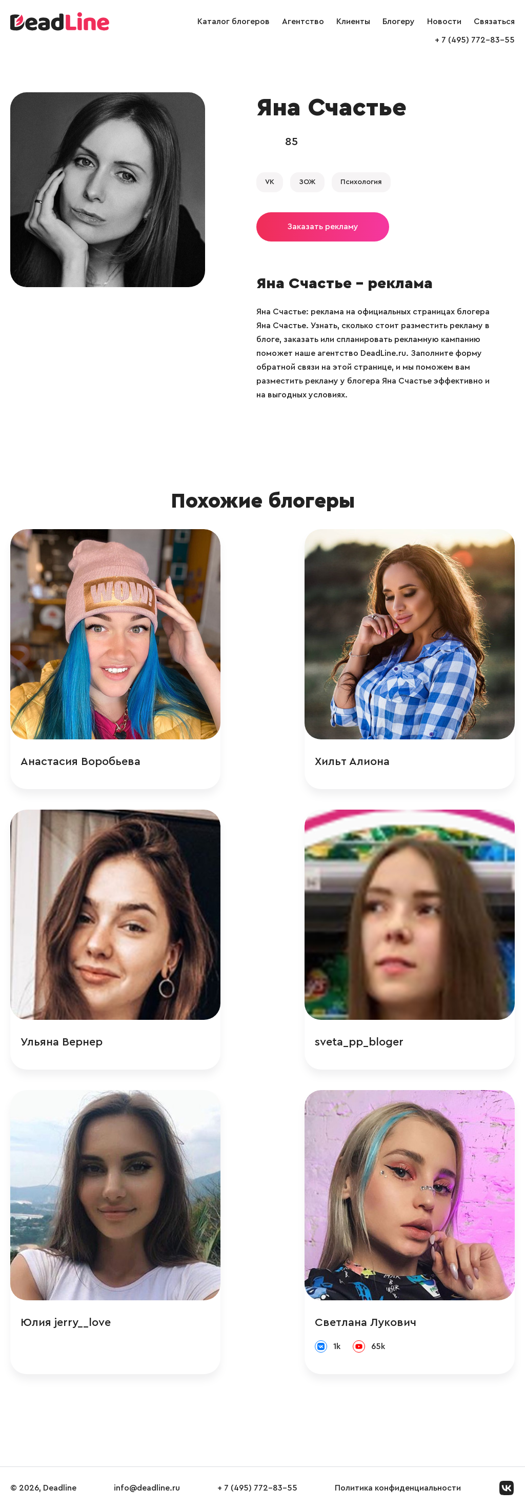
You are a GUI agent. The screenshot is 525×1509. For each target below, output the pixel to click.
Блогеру (398, 21)
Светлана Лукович (365, 1322)
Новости (444, 21)
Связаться (494, 21)
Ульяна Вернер (62, 1042)
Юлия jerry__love (66, 1322)
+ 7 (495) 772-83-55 (475, 40)
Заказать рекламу (322, 227)
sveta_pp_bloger (359, 1042)
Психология (361, 182)
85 (291, 141)
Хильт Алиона (352, 761)
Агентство (303, 21)
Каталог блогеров (233, 21)
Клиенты (353, 21)
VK (269, 182)
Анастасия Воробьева (80, 761)
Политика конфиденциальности (398, 1488)
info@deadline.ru (147, 1488)
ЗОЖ (307, 182)
